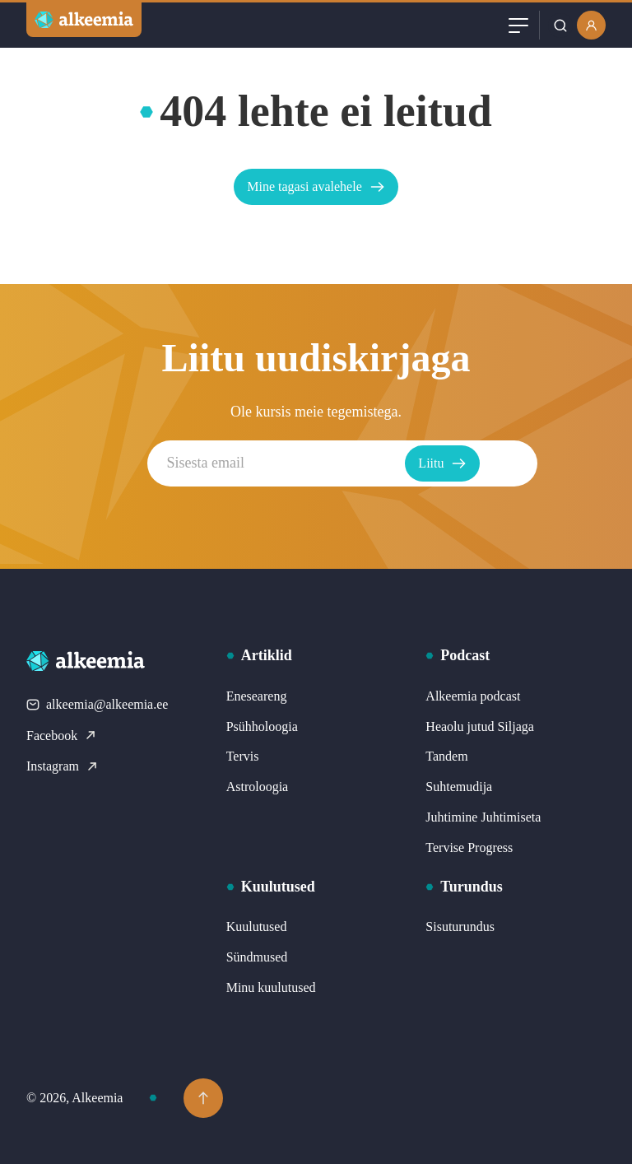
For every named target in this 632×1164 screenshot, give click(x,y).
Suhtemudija (458, 787)
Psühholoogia (262, 726)
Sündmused (257, 957)
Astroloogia (257, 787)
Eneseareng (256, 696)
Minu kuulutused (271, 987)
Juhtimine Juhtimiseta (483, 817)
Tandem (446, 756)
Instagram (62, 766)
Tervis (242, 756)
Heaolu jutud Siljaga (479, 726)
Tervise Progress (469, 847)
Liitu (473, 463)
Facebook (61, 736)
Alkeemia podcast (472, 696)
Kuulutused (256, 927)
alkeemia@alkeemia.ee (97, 704)
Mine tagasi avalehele (316, 187)
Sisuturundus (460, 927)
